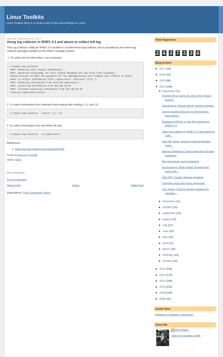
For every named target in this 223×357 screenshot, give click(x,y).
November (169, 201)
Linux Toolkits (25, 17)
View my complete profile (186, 335)
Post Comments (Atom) (37, 192)
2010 (162, 286)
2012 (162, 274)
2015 (162, 80)
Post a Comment (17, 179)
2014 (162, 86)
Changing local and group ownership (183, 183)
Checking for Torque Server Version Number (188, 105)
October (168, 207)
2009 (162, 292)
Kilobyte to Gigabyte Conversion (174, 314)
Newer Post (13, 185)
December (169, 91)
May (165, 236)
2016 (162, 74)
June (166, 231)
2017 (162, 68)
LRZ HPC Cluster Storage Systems (182, 177)
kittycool (182, 330)
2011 (162, 280)
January (168, 260)
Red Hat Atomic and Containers (180, 161)
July (165, 225)
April (166, 243)
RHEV (18, 160)
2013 (162, 268)
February (168, 254)
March (167, 249)
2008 (162, 298)
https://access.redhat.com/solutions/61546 (39, 149)
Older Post (137, 185)
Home (75, 185)
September (169, 213)
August (167, 219)
